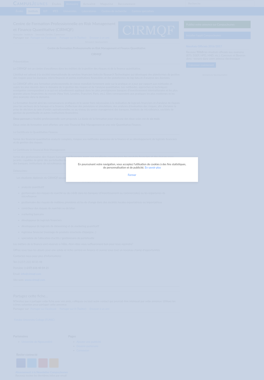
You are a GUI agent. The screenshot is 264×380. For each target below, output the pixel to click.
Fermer (132, 175)
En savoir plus (153, 167)
